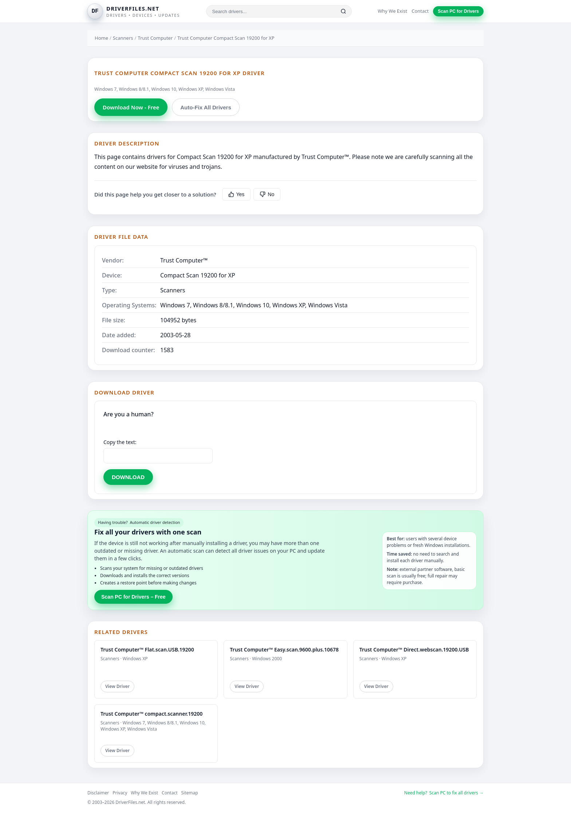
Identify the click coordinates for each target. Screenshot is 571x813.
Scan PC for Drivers (458, 11)
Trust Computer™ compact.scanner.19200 (151, 713)
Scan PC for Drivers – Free (133, 597)
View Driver (117, 686)
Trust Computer (155, 38)
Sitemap (189, 793)
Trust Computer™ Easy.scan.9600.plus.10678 (284, 649)
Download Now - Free (131, 107)
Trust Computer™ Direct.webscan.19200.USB (414, 649)
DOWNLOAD (128, 477)
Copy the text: (120, 442)
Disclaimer (98, 793)
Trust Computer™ (184, 260)
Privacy (120, 793)
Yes (236, 194)
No (267, 194)
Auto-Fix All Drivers (205, 107)
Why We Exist (392, 11)
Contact (420, 11)
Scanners (123, 38)
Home (101, 38)
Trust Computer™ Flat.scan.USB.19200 (147, 649)
